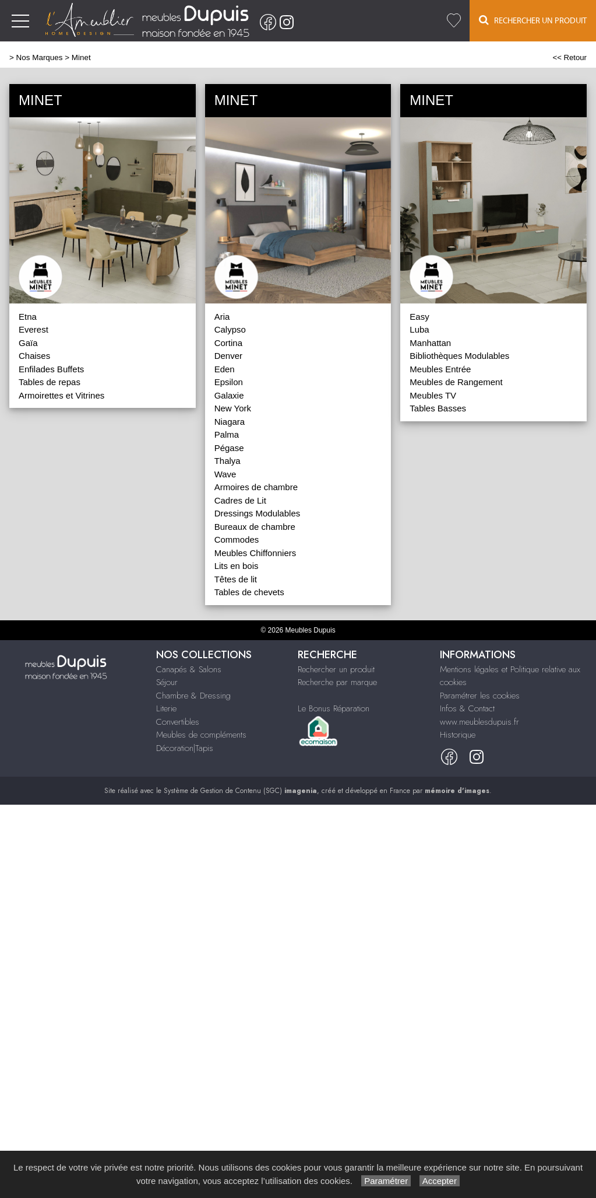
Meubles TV (433, 395)
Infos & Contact (467, 708)
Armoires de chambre (256, 487)
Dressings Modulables (257, 513)
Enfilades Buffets (51, 369)
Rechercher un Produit (533, 20)
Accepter (439, 1181)
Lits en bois (236, 566)
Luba (419, 329)
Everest (33, 329)
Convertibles (177, 721)
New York (232, 408)
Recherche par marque (337, 682)
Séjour (167, 682)
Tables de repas (49, 382)
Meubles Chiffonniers (255, 553)
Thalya (227, 461)
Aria (222, 317)
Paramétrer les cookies (480, 695)
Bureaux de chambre (254, 527)
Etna (28, 317)
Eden (224, 369)
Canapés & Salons (188, 669)
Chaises (34, 356)
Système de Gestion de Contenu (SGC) (240, 790)
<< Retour (569, 57)
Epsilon (228, 382)
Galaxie (229, 395)
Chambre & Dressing (193, 695)
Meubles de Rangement (456, 382)
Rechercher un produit (336, 669)
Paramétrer (386, 1181)
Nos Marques (39, 57)
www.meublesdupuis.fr (479, 721)
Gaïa (28, 343)
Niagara (229, 422)
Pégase (229, 448)
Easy (419, 317)
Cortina (228, 343)
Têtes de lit (235, 579)
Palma (226, 434)
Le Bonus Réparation (333, 708)
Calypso (230, 329)
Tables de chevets (249, 592)
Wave (225, 474)
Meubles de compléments (201, 734)
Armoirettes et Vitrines (61, 395)
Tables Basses (438, 408)
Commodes (236, 539)
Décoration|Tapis (184, 748)
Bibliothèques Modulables (459, 356)
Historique (457, 734)
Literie (166, 708)
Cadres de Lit (240, 500)
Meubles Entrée (440, 369)
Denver (228, 356)
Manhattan (430, 343)
